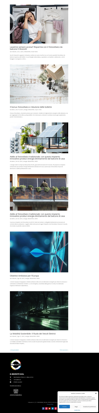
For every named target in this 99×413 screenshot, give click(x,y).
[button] (96, 393)
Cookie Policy (77, 410)
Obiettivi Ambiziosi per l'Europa (24, 275)
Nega (76, 406)
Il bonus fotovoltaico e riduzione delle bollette (31, 107)
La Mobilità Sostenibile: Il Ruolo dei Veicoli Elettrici (33, 333)
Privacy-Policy (50, 404)
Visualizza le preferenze (89, 406)
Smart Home (34, 51)
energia (26, 109)
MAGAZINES (27, 51)
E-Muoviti (13, 51)
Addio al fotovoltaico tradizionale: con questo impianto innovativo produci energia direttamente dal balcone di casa (37, 157)
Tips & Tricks (38, 109)
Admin (13, 109)
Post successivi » (64, 350)
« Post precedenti (14, 350)
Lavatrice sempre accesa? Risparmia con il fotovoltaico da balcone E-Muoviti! (36, 48)
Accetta (64, 406)
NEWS (36, 161)
